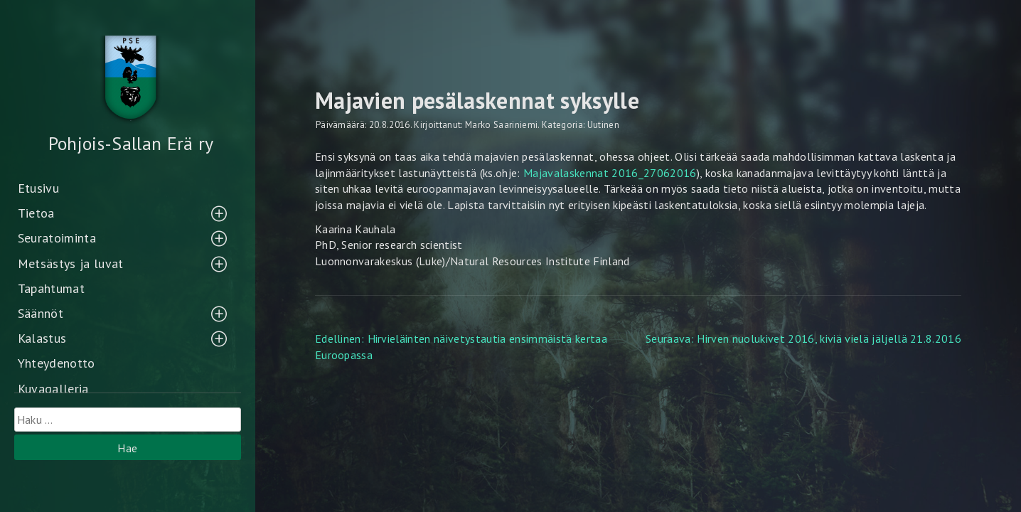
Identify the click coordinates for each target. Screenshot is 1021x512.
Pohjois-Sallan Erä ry (131, 143)
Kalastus (42, 338)
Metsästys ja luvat (71, 263)
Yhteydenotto (56, 363)
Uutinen (603, 125)
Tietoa (36, 213)
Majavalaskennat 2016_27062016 (610, 173)
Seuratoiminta (57, 238)
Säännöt (40, 313)
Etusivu (38, 188)
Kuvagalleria (53, 388)
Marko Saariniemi (501, 125)
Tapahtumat (51, 288)
